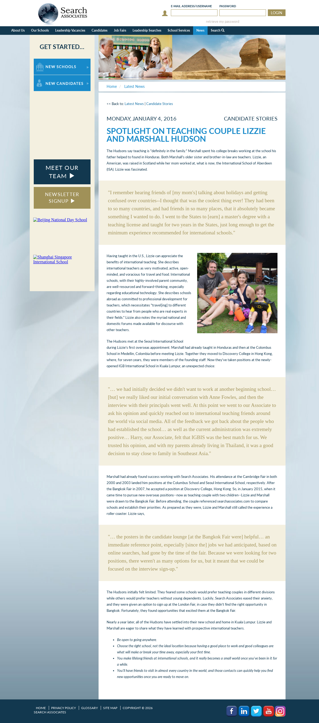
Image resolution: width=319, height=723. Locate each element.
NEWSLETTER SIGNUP (62, 197)
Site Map (110, 708)
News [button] (200, 30)
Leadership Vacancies (70, 30)
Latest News (134, 104)
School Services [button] (179, 30)
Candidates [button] (99, 30)
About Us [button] (18, 30)
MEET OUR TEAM (62, 171)
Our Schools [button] (40, 30)
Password (227, 6)
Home (41, 708)
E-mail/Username (191, 6)
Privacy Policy (63, 708)
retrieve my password (222, 22)
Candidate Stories (159, 104)
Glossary (89, 708)
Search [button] (217, 30)
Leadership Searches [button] (147, 30)
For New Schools (48, 61)
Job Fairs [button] (120, 30)
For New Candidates (50, 77)
